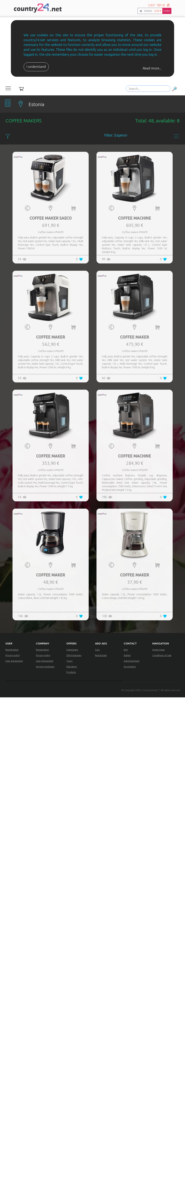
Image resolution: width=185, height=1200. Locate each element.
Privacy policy (12, 655)
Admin (127, 655)
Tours (69, 661)
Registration (11, 649)
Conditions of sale (161, 655)
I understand (36, 67)
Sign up (161, 4)
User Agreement (14, 661)
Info (126, 649)
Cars (97, 649)
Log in (151, 4)
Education (71, 666)
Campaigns (72, 649)
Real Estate (101, 655)
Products (71, 672)
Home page (158, 649)
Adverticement (131, 661)
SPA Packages (73, 655)
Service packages (45, 666)
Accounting (130, 666)
